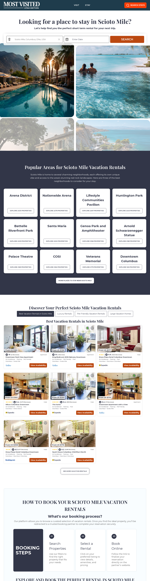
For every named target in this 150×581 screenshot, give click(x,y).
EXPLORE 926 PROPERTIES (129, 267)
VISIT (76, 5)
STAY (87, 5)
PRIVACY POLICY (27, 568)
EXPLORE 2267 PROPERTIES (93, 211)
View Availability (27, 359)
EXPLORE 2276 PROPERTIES (57, 211)
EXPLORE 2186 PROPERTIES (93, 241)
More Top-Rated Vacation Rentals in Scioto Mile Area (75, 528)
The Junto (10, 392)
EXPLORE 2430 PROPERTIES (21, 211)
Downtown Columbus (92, 355)
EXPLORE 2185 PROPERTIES (129, 241)
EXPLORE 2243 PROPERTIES (129, 211)
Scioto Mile (16, 355)
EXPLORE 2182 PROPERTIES (57, 267)
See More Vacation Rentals (75, 411)
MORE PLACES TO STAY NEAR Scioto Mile (75, 280)
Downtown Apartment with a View (56, 392)
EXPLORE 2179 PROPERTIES (93, 267)
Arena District (125, 355)
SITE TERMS (9, 568)
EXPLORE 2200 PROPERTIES (57, 241)
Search (127, 39)
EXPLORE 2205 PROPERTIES (20, 241)
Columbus (9, 355)
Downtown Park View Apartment (19, 351)
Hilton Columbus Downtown (125, 351)
